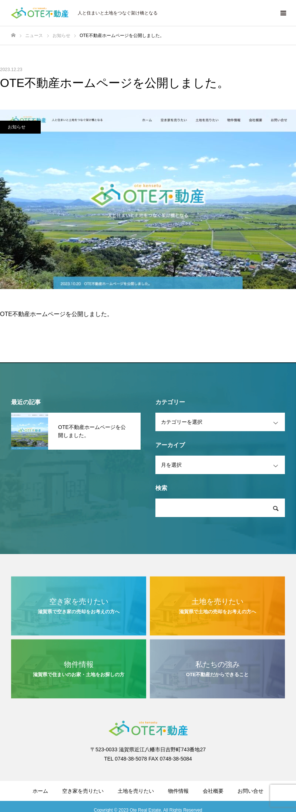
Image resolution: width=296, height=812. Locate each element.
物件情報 (178, 791)
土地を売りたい (136, 791)
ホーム (40, 791)
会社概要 (213, 791)
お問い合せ (250, 791)
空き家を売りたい (83, 791)
